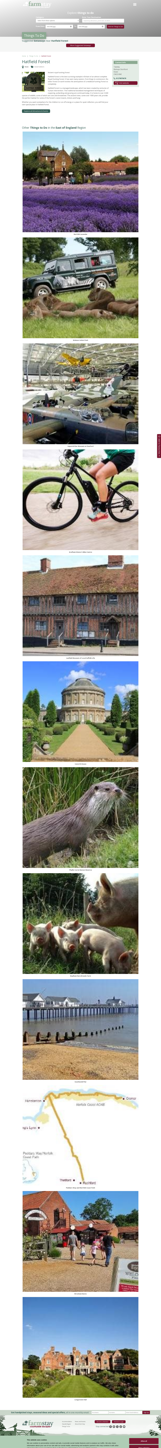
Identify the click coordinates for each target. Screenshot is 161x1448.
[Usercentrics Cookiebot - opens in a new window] (13, 1444)
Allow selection (143, 1436)
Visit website (122, 83)
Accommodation (67, 1421)
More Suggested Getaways (80, 45)
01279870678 (120, 78)
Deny (144, 1442)
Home (24, 56)
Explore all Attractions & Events (36, 111)
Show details (108, 1443)
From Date (40, 26)
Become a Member (102, 1422)
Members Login (119, 1422)
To (75, 26)
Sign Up (146, 1412)
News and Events (80, 1421)
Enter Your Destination (91, 17)
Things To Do (33, 56)
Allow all (144, 1429)
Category (40, 17)
